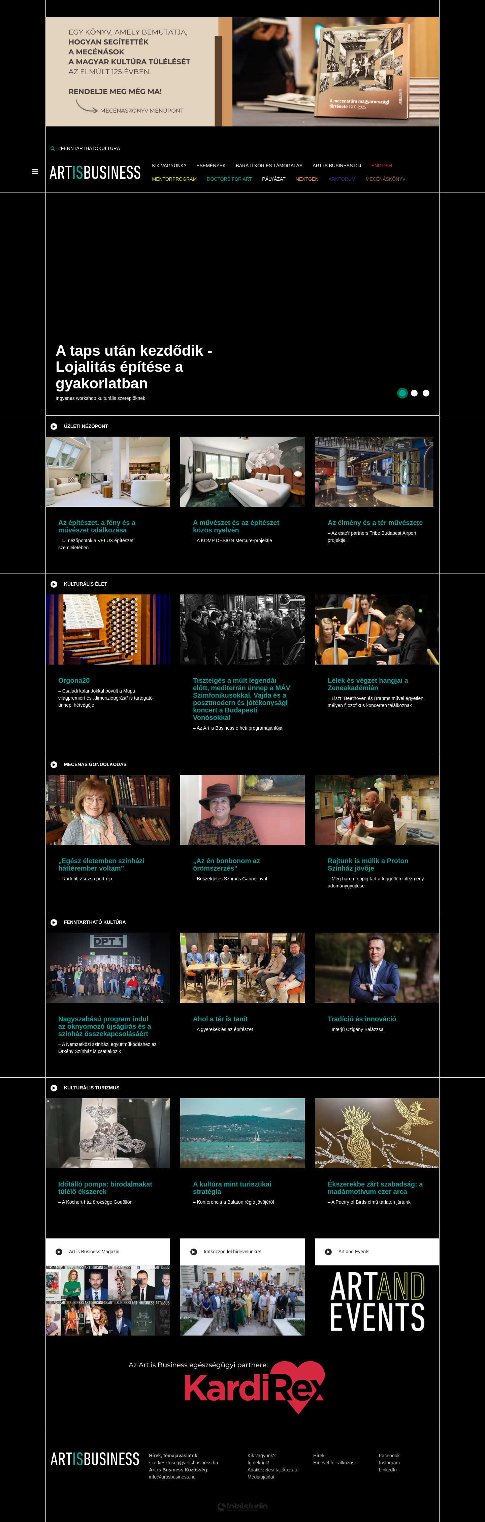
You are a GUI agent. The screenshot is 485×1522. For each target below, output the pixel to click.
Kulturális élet (85, 584)
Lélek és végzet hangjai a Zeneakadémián (368, 684)
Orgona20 (74, 680)
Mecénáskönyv (386, 179)
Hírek (318, 1455)
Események (211, 165)
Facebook (389, 1455)
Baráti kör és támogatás (269, 165)
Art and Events (353, 1251)
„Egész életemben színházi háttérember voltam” (101, 864)
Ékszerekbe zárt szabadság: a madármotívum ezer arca (375, 1187)
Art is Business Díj (337, 165)
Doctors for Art (229, 179)
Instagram (389, 1462)
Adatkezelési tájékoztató (273, 1469)
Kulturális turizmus (92, 1087)
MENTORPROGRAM (174, 179)
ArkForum (342, 179)
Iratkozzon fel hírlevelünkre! (232, 1251)
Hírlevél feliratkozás (333, 1462)
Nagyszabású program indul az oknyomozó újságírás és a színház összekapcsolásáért (104, 1026)
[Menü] (35, 171)
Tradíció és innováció (362, 1019)
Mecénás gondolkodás (95, 764)
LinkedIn (388, 1469)
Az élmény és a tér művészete (375, 522)
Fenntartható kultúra (95, 922)
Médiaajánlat (261, 1477)
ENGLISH (381, 165)
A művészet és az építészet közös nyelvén (236, 526)
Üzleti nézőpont (86, 426)
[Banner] (242, 62)
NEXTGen (307, 179)
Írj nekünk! (258, 1462)
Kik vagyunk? (169, 165)
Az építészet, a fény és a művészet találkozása (96, 526)
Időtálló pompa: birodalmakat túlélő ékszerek (105, 1187)
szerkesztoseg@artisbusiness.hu (183, 1462)
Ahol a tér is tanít (220, 1019)
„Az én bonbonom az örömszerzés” (226, 864)
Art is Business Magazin (94, 1251)
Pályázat (274, 179)
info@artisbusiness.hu (172, 1477)
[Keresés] (53, 148)
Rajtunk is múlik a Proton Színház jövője (368, 864)
